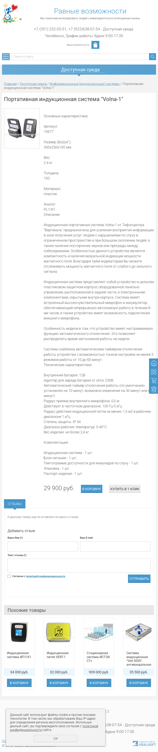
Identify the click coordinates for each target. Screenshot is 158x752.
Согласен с (38, 576)
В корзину (91, 489)
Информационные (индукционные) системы (84, 84)
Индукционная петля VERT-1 (58, 655)
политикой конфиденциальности (45, 576)
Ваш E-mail (86, 537)
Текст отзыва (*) (17, 555)
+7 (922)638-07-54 (84, 29)
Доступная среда (33, 84)
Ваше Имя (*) (15, 537)
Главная (10, 84)
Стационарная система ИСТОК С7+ (98, 656)
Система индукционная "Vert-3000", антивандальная (138, 658)
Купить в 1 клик (124, 489)
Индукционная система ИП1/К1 (19, 655)
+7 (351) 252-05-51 (50, 29)
